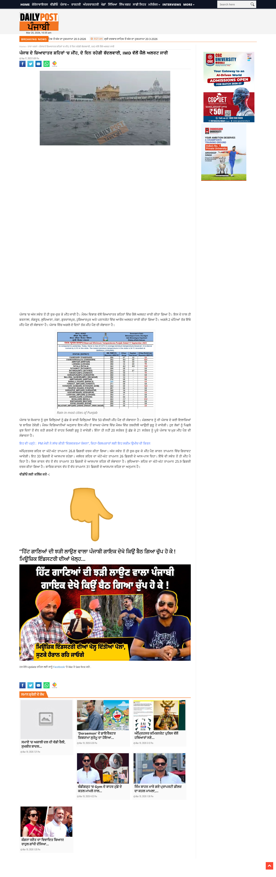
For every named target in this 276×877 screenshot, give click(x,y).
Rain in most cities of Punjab (103, 679)
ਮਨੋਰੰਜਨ (153, 4)
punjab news (65, 679)
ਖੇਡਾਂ (103, 4)
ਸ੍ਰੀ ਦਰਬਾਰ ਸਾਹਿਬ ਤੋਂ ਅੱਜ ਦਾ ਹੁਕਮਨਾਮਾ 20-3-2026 (55, 39)
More (187, 4)
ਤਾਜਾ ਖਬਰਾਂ (32, 46)
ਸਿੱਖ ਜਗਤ (125, 4)
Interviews (171, 4)
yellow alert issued (138, 679)
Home (25, 4)
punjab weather (80, 679)
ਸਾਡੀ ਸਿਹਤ (139, 4)
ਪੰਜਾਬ (63, 4)
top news (122, 679)
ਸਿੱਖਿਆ (112, 4)
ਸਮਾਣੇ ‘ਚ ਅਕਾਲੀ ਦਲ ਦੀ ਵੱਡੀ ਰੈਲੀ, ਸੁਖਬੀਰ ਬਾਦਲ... (43, 744)
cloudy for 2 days (28, 679)
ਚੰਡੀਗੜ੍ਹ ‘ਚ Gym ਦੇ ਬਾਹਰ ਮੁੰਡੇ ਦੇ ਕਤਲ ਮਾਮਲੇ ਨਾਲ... (100, 788)
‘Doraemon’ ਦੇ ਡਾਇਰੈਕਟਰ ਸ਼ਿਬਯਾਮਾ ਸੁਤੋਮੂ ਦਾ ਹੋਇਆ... (97, 735)
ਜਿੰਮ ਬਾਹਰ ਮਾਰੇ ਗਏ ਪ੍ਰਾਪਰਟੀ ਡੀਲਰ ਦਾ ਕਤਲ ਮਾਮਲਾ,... (157, 788)
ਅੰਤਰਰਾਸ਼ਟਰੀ (91, 4)
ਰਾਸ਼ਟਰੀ (76, 4)
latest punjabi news (48, 679)
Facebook (59, 667)
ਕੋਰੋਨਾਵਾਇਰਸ (40, 4)
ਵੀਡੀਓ (54, 4)
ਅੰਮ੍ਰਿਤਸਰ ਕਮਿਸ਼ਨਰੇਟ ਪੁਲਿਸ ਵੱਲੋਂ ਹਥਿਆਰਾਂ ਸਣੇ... (156, 735)
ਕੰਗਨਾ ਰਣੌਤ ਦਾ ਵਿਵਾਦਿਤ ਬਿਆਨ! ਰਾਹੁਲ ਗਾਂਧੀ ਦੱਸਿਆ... (42, 841)
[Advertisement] (105, 178)
